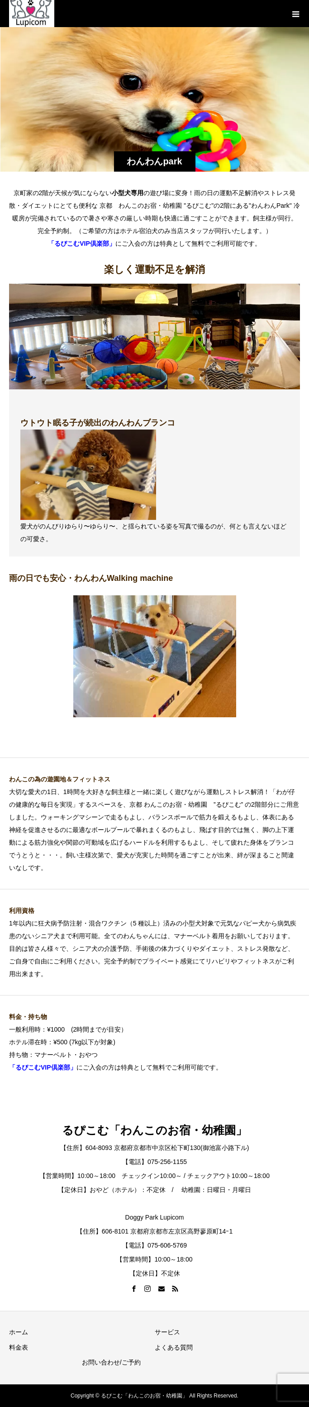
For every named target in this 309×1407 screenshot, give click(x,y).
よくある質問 (174, 1347)
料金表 (18, 1347)
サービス (167, 1332)
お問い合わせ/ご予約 (111, 1362)
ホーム (18, 1332)
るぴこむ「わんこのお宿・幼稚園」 (154, 1130)
